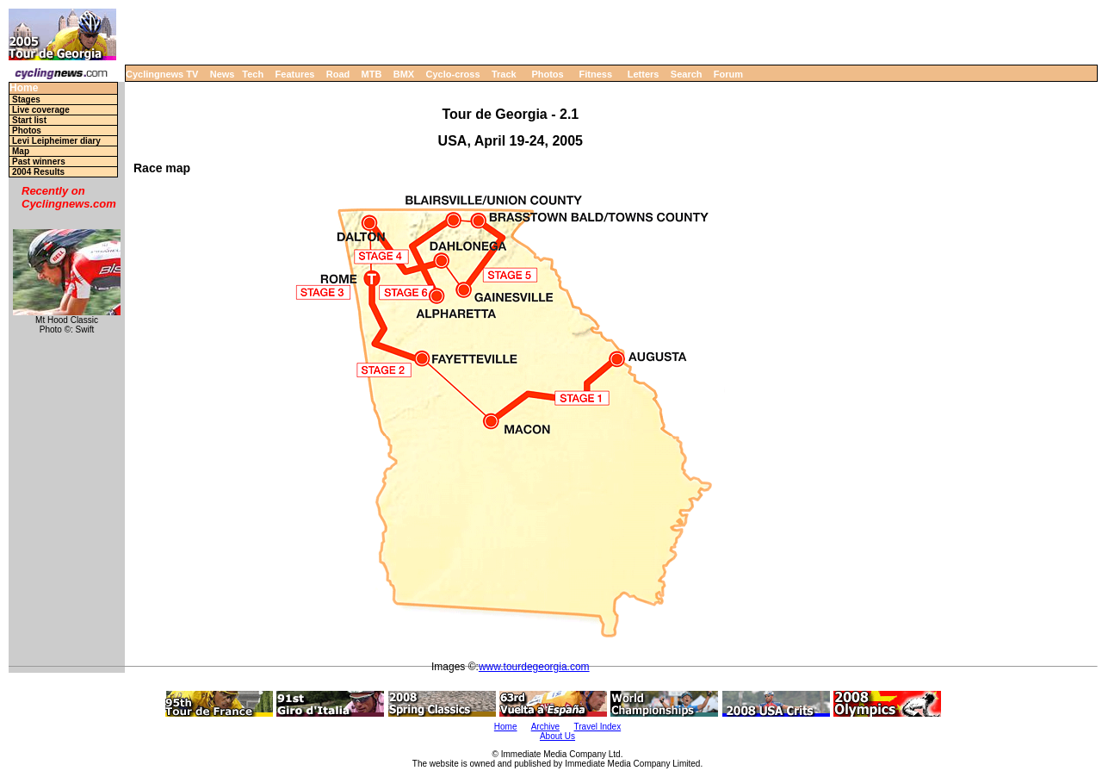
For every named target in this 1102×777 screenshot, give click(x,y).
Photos (547, 74)
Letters (643, 74)
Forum (728, 74)
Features (295, 74)
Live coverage (41, 110)
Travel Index (598, 726)
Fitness (595, 74)
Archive (545, 726)
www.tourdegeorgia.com (534, 667)
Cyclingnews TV (162, 74)
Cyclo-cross (453, 74)
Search (687, 74)
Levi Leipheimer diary (56, 141)
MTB (372, 74)
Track (504, 74)
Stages (26, 99)
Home (23, 88)
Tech (252, 74)
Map (20, 151)
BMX (403, 74)
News (222, 74)
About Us (557, 736)
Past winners (38, 161)
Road (338, 74)
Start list (29, 120)
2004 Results (38, 172)
